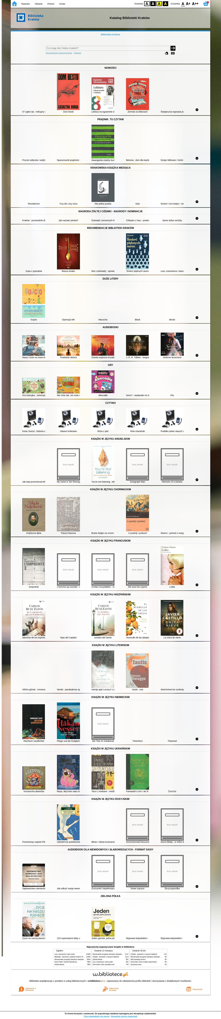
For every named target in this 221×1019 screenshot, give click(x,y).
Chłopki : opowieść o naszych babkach (106, 957)
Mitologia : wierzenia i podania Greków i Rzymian (71, 957)
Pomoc (50, 4)
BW (153, 3)
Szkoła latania (59, 964)
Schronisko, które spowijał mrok (103, 964)
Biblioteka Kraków (110, 34)
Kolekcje (77, 53)
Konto (62, 4)
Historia (38, 4)
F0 (182, 3)
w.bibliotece (95, 981)
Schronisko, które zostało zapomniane (144, 962)
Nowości (25, 4)
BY (165, 3)
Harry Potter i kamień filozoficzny (65, 962)
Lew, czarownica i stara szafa (64, 954)
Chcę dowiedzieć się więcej (96, 1016)
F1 (188, 3)
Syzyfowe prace (136, 964)
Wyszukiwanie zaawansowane (59, 53)
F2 (195, 3)
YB (159, 3)
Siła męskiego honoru (138, 959)
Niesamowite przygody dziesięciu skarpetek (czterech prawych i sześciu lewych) (81, 959)
